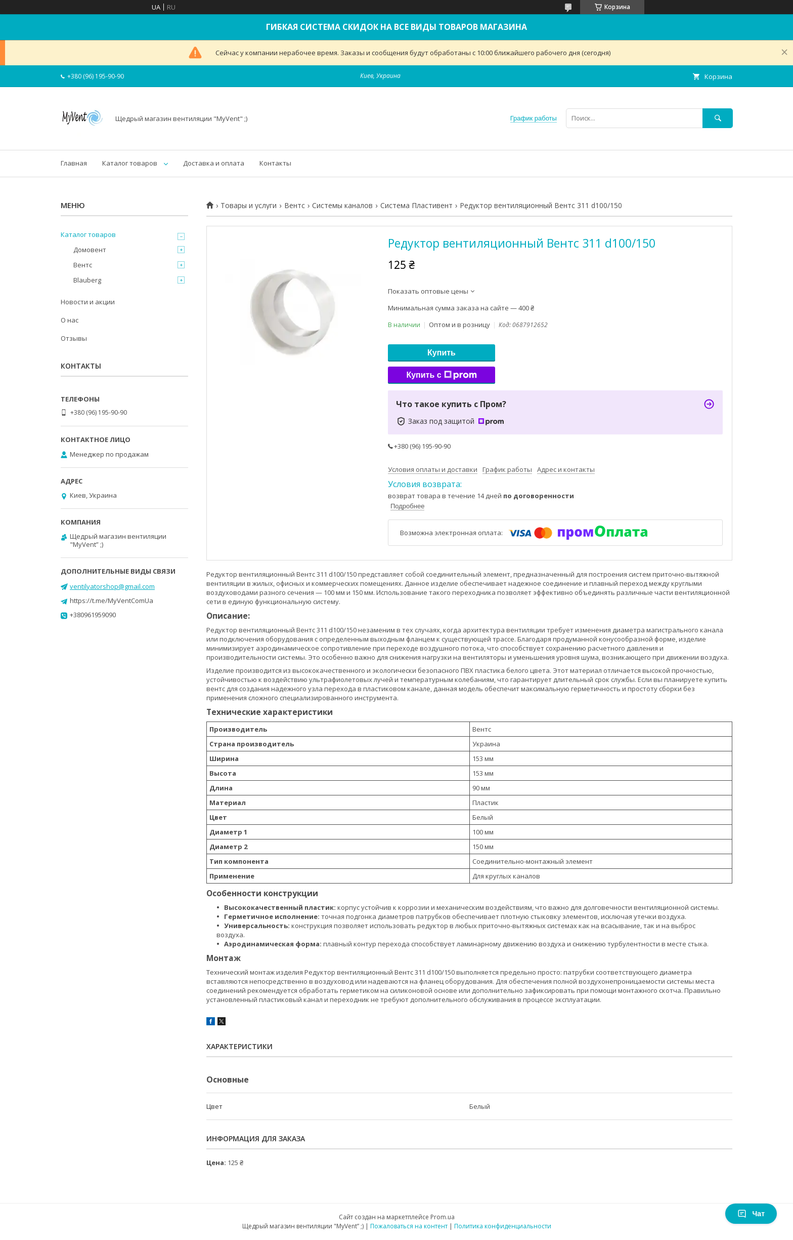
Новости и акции (88, 301)
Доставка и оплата (213, 163)
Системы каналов (342, 206)
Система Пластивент (416, 206)
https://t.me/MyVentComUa (111, 600)
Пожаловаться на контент (409, 1226)
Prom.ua (442, 1217)
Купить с (441, 375)
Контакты (275, 163)
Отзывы (74, 338)
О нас (69, 320)
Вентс (294, 206)
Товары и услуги (249, 206)
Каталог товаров (129, 163)
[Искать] (717, 118)
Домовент (89, 249)
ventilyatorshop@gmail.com (112, 586)
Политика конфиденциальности (502, 1226)
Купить (441, 352)
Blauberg (87, 280)
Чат (751, 1213)
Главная (74, 163)
